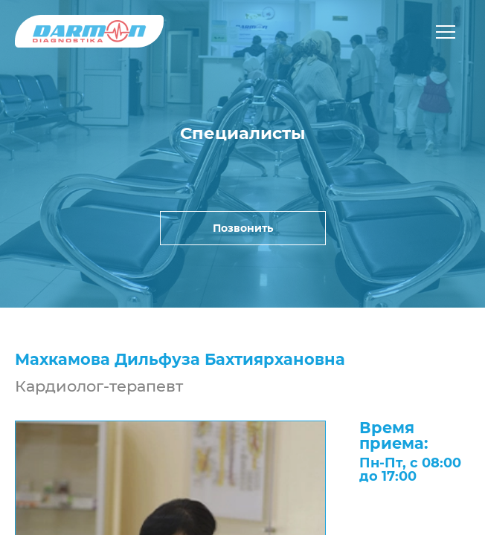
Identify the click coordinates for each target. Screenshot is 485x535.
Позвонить (243, 228)
